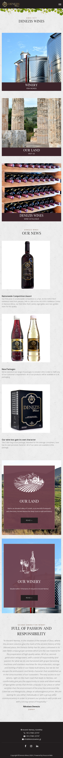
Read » (29, 520)
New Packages (8, 369)
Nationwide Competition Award (16, 296)
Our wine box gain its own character (19, 439)
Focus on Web (48, 755)
